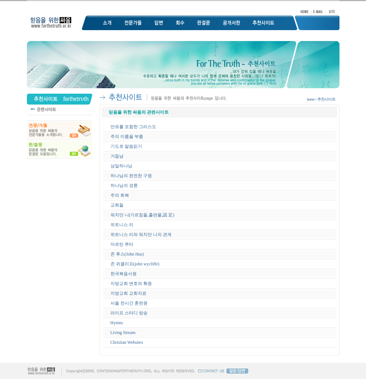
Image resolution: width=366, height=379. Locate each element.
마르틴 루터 (121, 244)
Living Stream (123, 332)
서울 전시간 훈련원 (129, 303)
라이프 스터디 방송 (129, 312)
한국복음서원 (123, 273)
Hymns (116, 322)
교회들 (117, 205)
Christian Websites (126, 342)
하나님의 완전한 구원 (131, 175)
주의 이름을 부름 (126, 136)
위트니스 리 (121, 224)
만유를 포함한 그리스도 (133, 126)
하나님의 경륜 (124, 185)
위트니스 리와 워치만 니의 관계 (141, 234)
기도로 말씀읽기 (126, 146)
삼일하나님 (121, 165)
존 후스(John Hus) (127, 254)
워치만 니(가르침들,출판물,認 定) (142, 214)
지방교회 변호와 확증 (131, 283)
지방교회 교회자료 (128, 293)
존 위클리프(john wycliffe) (135, 263)
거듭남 (117, 156)
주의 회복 (119, 195)
